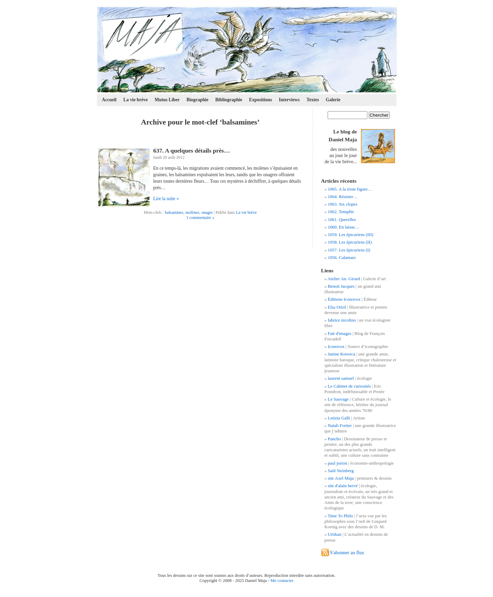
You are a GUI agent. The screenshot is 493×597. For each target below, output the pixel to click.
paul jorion (337, 463)
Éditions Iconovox (344, 299)
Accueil (109, 99)
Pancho (334, 438)
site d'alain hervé (343, 485)
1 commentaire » (200, 217)
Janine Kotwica (341, 353)
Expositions (260, 99)
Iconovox (336, 346)
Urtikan (334, 534)
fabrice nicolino (342, 320)
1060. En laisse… (343, 227)
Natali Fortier (340, 425)
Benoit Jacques (341, 286)
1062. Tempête (341, 211)
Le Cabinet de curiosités (349, 386)
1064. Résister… (342, 196)
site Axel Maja (341, 478)
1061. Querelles (342, 219)
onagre (207, 212)
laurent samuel (341, 378)
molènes (193, 212)
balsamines (174, 212)
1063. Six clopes (342, 204)
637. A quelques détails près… (191, 150)
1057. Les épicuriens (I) (349, 249)
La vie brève (135, 99)
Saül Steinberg (341, 470)
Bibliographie (228, 99)
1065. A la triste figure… (350, 189)
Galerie (333, 99)
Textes (312, 99)
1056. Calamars (342, 257)
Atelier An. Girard (344, 278)
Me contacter (281, 580)
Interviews (289, 99)
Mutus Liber (167, 99)
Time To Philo (340, 515)
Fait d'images (339, 333)
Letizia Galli (339, 417)
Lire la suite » (166, 198)
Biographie (197, 99)
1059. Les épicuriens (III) (350, 234)
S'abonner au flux (347, 552)
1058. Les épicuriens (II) (350, 242)
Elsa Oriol (337, 307)
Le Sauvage (338, 399)
